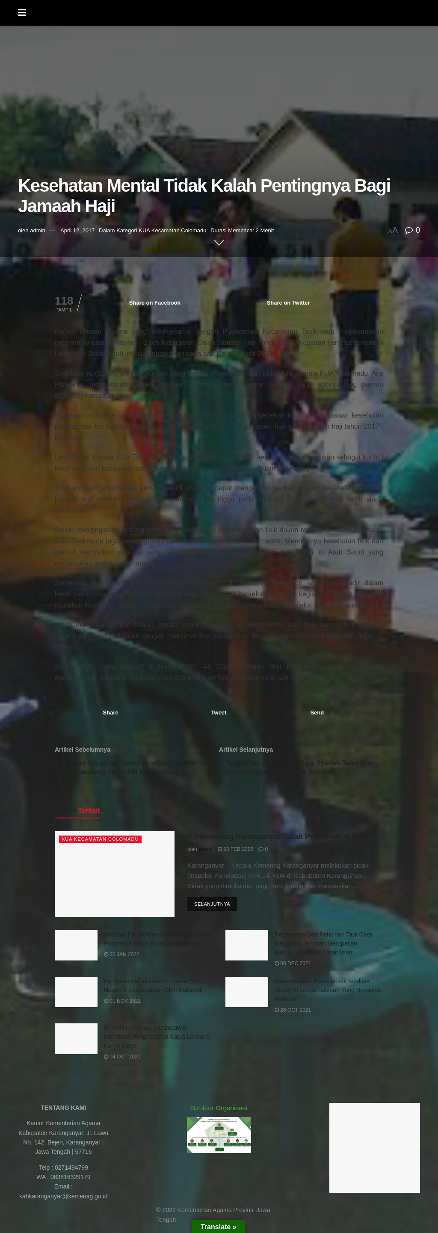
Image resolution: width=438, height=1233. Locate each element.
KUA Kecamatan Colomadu (172, 230)
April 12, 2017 (77, 230)
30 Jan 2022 (121, 956)
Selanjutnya (212, 906)
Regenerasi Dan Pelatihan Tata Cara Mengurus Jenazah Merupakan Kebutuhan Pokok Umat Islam (323, 945)
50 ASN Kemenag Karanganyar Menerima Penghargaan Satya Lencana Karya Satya (157, 1038)
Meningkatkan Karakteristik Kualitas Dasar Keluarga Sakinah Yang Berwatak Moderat (328, 991)
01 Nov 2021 (122, 1003)
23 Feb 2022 (235, 851)
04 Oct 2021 (122, 1059)
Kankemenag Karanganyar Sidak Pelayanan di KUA (277, 838)
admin (37, 230)
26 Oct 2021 (293, 1012)
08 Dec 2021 (293, 965)
